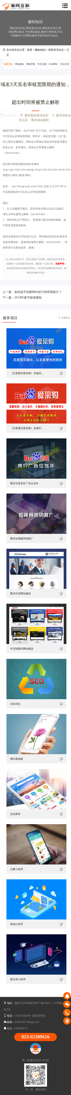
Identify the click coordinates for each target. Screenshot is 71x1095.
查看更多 (65, 317)
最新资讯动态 (8, 68)
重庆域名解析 (40, 119)
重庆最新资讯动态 (36, 115)
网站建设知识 (19, 68)
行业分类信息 (64, 68)
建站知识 (40, 49)
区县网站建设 (53, 68)
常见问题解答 (42, 68)
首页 (29, 49)
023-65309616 (36, 1036)
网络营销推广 (30, 68)
